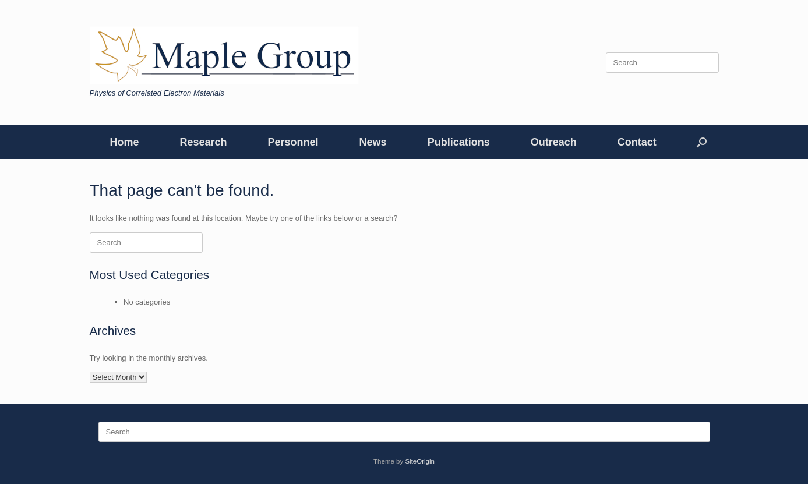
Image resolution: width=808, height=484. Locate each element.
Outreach (554, 142)
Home (124, 142)
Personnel (293, 142)
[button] (701, 142)
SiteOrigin (420, 461)
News (373, 142)
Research (203, 142)
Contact (637, 142)
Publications (459, 142)
